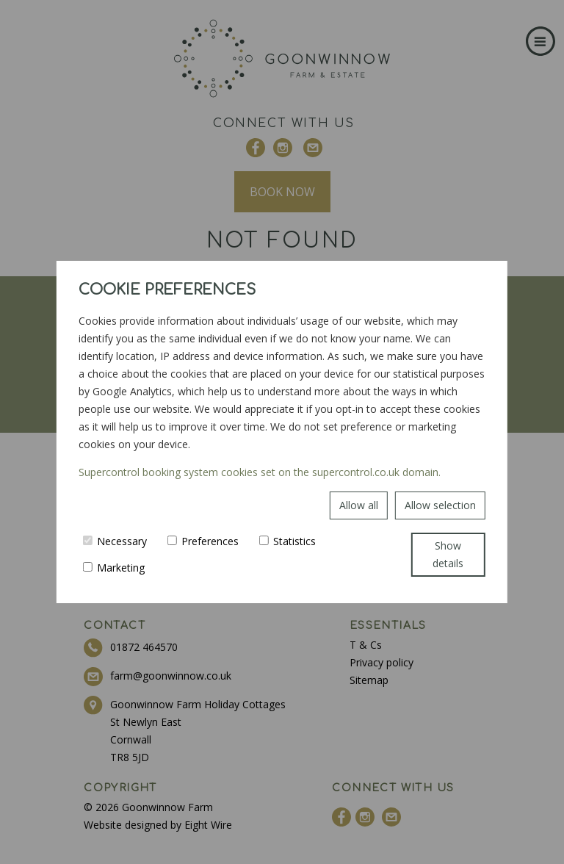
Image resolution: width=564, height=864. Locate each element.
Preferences (203, 541)
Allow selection (440, 505)
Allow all (358, 505)
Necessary (115, 541)
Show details (448, 554)
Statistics (287, 541)
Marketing (114, 568)
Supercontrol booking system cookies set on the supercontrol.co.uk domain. (260, 472)
